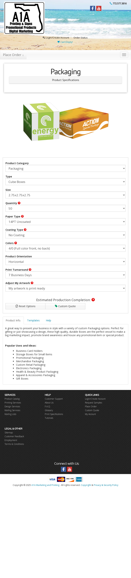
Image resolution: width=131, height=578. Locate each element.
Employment (11, 440)
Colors (11, 243)
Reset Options (25, 306)
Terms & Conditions (14, 444)
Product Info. (13, 320)
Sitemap (9, 432)
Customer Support (54, 398)
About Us (49, 402)
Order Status (81, 37)
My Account (90, 414)
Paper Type (14, 216)
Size (8, 190)
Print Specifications (54, 414)
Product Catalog (12, 398)
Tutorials (49, 418)
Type (8, 176)
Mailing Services (12, 410)
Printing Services (13, 402)
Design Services (12, 406)
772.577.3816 (119, 3)
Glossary (49, 410)
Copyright (86, 485)
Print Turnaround (18, 269)
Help (48, 320)
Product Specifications (65, 80)
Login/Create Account (56, 37)
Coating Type (15, 229)
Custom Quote (65, 306)
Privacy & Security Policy (106, 485)
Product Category (17, 163)
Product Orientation (18, 256)
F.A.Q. (48, 406)
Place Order (91, 406)
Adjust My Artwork (19, 283)
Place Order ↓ (13, 55)
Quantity (12, 203)
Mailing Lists (10, 414)
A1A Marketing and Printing (45, 485)
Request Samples (93, 402)
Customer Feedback (14, 436)
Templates (33, 320)
